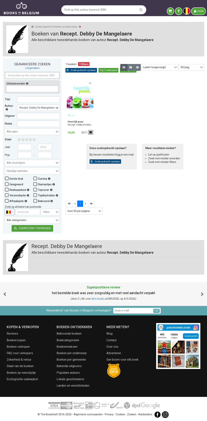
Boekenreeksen (67, 346)
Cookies (120, 414)
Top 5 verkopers (108, 70)
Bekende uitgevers (69, 366)
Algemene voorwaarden (88, 414)
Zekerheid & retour (19, 359)
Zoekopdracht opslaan (81, 70)
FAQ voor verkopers (20, 353)
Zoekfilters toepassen (32, 228)
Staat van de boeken (20, 366)
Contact (111, 340)
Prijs (7, 154)
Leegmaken (32, 68)
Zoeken (131, 414)
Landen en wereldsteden (73, 385)
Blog (109, 333)
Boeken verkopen (18, 346)
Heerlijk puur (76, 121)
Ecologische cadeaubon (22, 379)
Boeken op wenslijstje (21, 372)
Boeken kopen (16, 340)
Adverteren (113, 353)
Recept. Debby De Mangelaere (80, 124)
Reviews (12, 333)
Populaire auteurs (68, 372)
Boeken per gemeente (71, 359)
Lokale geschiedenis (70, 379)
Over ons (112, 346)
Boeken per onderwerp (72, 353)
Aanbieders (145, 414)
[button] (4, 294)
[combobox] (32, 131)
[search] (141, 9)
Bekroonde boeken (69, 333)
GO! (156, 310)
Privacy (109, 414)
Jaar (7, 146)
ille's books (97, 298)
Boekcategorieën (68, 340)
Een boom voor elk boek (122, 359)
